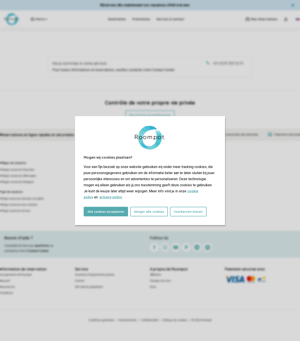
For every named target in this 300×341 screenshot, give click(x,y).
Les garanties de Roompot (16, 274)
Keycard (5, 280)
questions (42, 245)
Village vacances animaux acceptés (22, 198)
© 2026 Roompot (201, 320)
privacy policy (111, 197)
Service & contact (170, 19)
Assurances (7, 286)
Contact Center (38, 251)
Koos (153, 286)
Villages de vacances (13, 163)
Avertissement (128, 320)
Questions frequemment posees (94, 274)
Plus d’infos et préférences (150, 115)
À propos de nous (160, 280)
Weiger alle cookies (149, 211)
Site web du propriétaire (89, 286)
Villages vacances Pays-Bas (17, 169)
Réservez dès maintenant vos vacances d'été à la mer (145, 5)
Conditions (6, 292)
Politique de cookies (175, 320)
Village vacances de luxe (15, 210)
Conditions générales (101, 320)
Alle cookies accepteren (105, 211)
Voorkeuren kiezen (188, 211)
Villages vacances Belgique (17, 181)
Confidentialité (149, 320)
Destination (117, 19)
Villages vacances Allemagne (18, 175)
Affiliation (155, 274)
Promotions (141, 19)
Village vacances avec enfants (18, 204)
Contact (80, 280)
